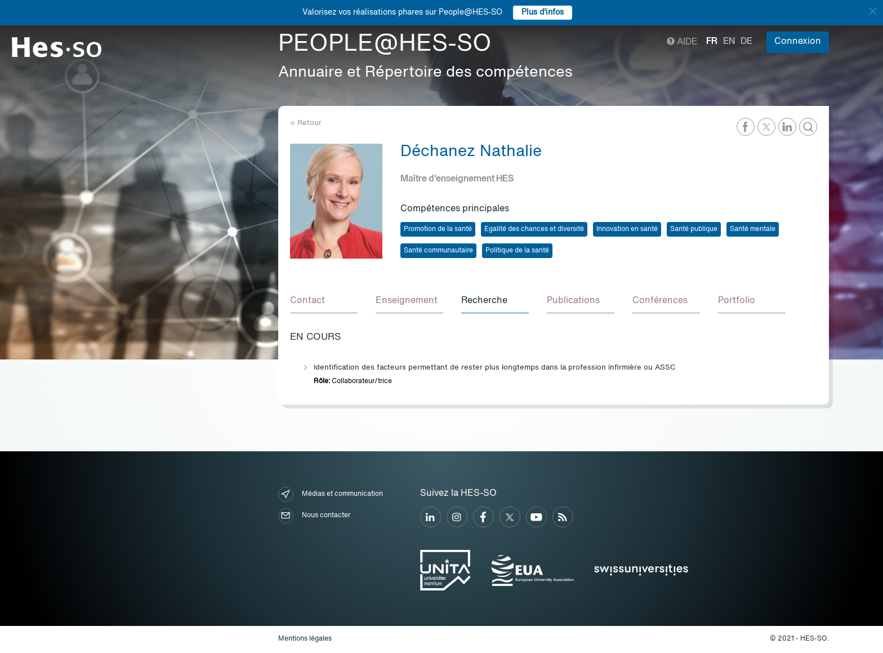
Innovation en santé (627, 229)
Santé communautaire (438, 250)
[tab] (324, 301)
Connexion (797, 41)
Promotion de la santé (438, 229)
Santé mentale (752, 229)
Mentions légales (305, 639)
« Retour (306, 123)
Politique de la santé (517, 250)
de (746, 41)
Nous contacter (314, 515)
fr (711, 41)
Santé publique (693, 229)
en (729, 41)
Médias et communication (330, 494)
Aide (682, 42)
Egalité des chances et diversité (534, 229)
